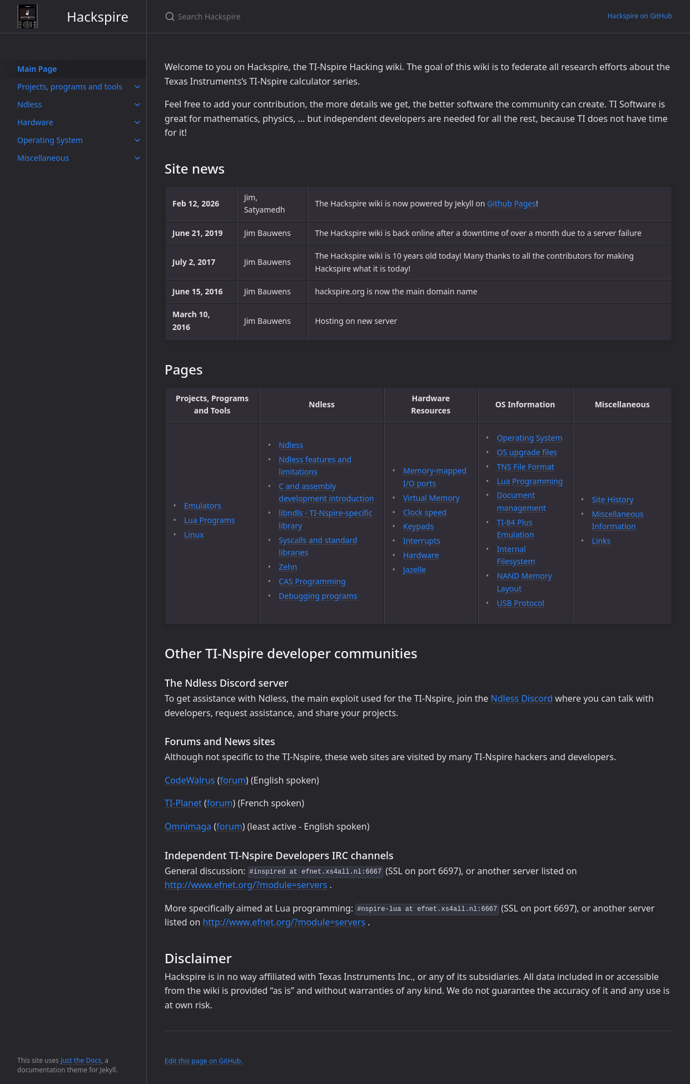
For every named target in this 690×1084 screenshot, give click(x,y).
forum (233, 780)
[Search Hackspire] (296, 16)
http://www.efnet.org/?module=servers (246, 885)
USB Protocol (520, 603)
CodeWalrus (190, 780)
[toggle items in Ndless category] (137, 105)
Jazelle (414, 569)
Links (601, 540)
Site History (612, 499)
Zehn (288, 566)
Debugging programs (318, 595)
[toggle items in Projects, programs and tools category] (137, 87)
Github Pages (511, 203)
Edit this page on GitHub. (204, 1061)
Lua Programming (530, 481)
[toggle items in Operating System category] (137, 140)
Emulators (202, 505)
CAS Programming (312, 581)
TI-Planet (183, 803)
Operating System (530, 437)
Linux (194, 534)
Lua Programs (209, 520)
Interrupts (421, 540)
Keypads (418, 526)
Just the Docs (81, 1060)
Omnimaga (188, 826)
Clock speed (424, 512)
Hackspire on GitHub (640, 16)
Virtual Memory (431, 497)
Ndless (291, 445)
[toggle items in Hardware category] (137, 122)
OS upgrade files (527, 452)
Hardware (421, 555)
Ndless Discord (522, 698)
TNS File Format (525, 466)
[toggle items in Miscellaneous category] (137, 158)
